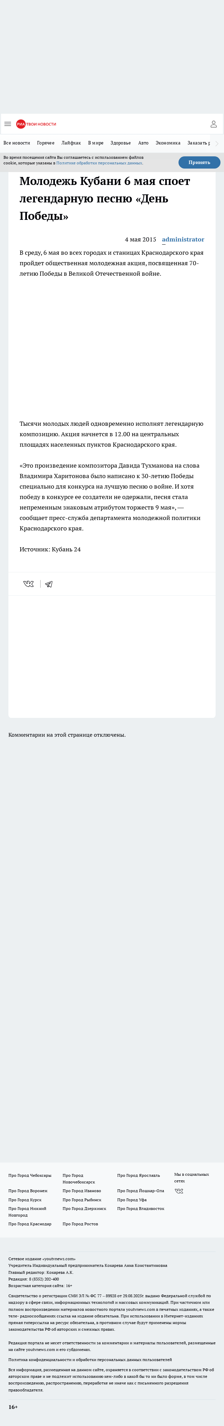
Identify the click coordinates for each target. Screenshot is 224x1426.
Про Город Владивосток (140, 1208)
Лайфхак (71, 143)
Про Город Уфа (132, 1199)
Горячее (46, 143)
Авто (143, 143)
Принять (199, 162)
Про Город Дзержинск (84, 1208)
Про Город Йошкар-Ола (140, 1190)
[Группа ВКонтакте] (179, 1191)
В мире (96, 143)
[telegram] (51, 584)
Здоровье (121, 143)
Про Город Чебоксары (29, 1175)
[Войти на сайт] (213, 124)
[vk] (29, 584)
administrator (183, 239)
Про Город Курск (24, 1199)
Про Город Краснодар (29, 1223)
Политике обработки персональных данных (99, 162)
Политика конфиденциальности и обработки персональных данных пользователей (90, 1359)
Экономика (168, 143)
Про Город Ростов (80, 1223)
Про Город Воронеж (28, 1190)
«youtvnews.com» (59, 1258)
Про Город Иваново (82, 1190)
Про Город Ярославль (138, 1175)
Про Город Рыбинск (82, 1199)
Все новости (17, 143)
